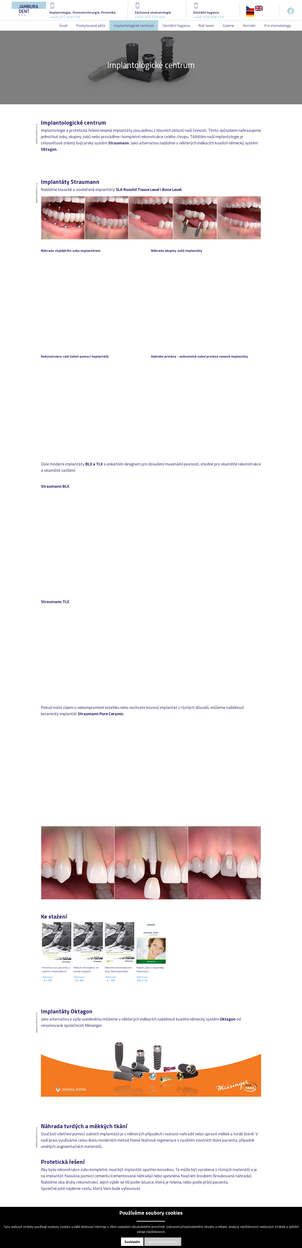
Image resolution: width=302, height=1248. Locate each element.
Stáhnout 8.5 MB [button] (48, 978)
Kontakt (249, 25)
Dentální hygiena (176, 25)
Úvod (63, 25)
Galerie (228, 25)
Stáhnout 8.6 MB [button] (79, 978)
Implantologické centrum (134, 25)
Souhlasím (132, 1241)
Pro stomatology (277, 25)
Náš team (206, 25)
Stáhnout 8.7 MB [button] (110, 978)
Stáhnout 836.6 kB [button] (142, 978)
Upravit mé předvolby (163, 1241)
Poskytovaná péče (90, 25)
